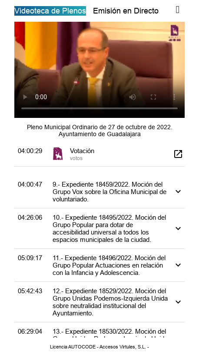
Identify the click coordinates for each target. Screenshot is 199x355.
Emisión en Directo (126, 10)
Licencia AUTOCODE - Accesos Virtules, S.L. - (99, 347)
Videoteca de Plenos (50, 10)
